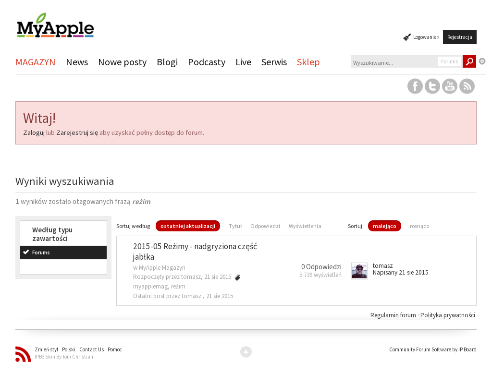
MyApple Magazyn (162, 268)
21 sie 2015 (219, 296)
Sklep (308, 62)
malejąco (384, 225)
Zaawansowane (482, 61)
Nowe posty (122, 62)
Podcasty (206, 62)
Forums (41, 252)
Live (243, 62)
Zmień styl (46, 349)
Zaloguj (34, 132)
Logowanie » (426, 37)
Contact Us (91, 349)
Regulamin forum (394, 315)
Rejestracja (459, 37)
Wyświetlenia (305, 225)
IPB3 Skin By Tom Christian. (65, 356)
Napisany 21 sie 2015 (401, 272)
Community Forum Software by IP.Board (433, 349)
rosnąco (419, 225)
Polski (68, 349)
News (77, 62)
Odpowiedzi (265, 225)
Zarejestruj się (77, 132)
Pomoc (115, 349)
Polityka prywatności (447, 315)
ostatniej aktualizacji (187, 225)
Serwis (274, 62)
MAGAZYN (35, 62)
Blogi (167, 62)
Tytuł (235, 225)
